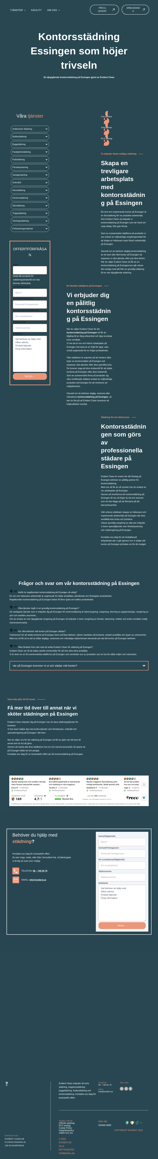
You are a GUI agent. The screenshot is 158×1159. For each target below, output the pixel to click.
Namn (21, 287)
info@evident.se (38, 880)
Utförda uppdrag (67, 1123)
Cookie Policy (65, 1128)
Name (15, 264)
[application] (24, 10)
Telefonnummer (19, 322)
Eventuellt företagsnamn (23, 299)
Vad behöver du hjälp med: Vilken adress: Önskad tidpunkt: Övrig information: (30, 354)
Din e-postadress (26, 310)
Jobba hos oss (66, 1133)
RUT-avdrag (65, 1125)
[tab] (79, 595)
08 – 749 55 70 (40, 871)
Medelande (17, 334)
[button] (30, 129)
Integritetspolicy (66, 1130)
